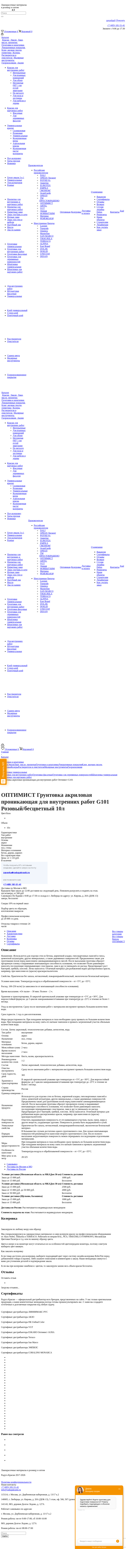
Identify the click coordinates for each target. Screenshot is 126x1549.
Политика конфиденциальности (16, 1482)
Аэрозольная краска (19, 144)
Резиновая (17, 133)
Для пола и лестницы (18, 96)
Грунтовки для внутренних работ (17, 775)
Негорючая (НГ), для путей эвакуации (18, 87)
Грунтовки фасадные (43, 775)
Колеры (14, 767)
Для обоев (17, 80)
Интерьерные (19, 72)
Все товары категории (117, 932)
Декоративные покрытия (70, 764)
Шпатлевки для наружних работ (16, 777)
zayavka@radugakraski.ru (16, 872)
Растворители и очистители (31, 767)
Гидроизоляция (75, 767)
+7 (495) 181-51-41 (116, 25)
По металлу (18, 93)
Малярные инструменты (56, 767)
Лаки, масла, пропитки (25, 764)
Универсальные (20, 135)
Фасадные (17, 113)
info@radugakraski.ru (11, 1490)
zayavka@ (115, 20)
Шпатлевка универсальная (104, 775)
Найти (5, 1536)
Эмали (11, 764)
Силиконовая (19, 130)
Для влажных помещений (19, 76)
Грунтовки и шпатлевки (47, 764)
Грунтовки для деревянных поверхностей (72, 775)
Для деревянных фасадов (18, 118)
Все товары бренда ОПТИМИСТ (118, 939)
